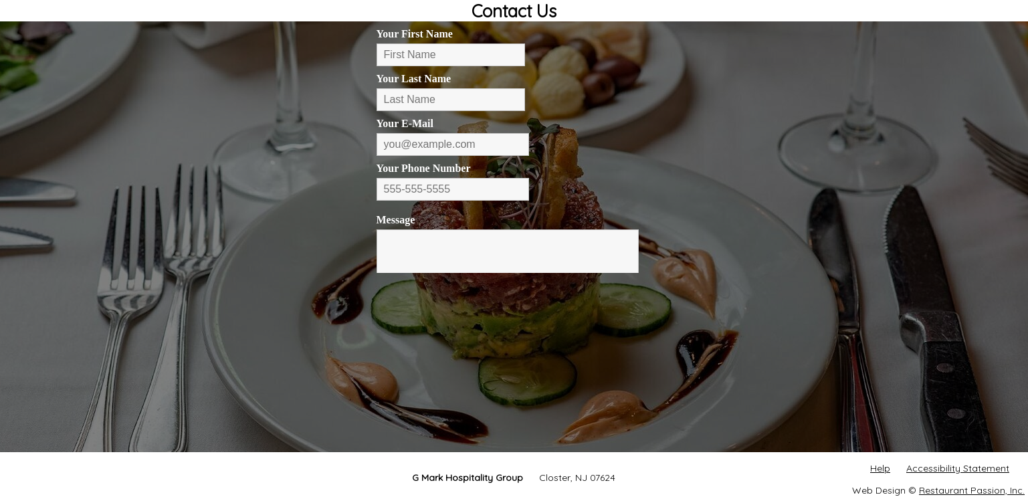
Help (880, 468)
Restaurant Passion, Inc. (972, 490)
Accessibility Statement (957, 468)
